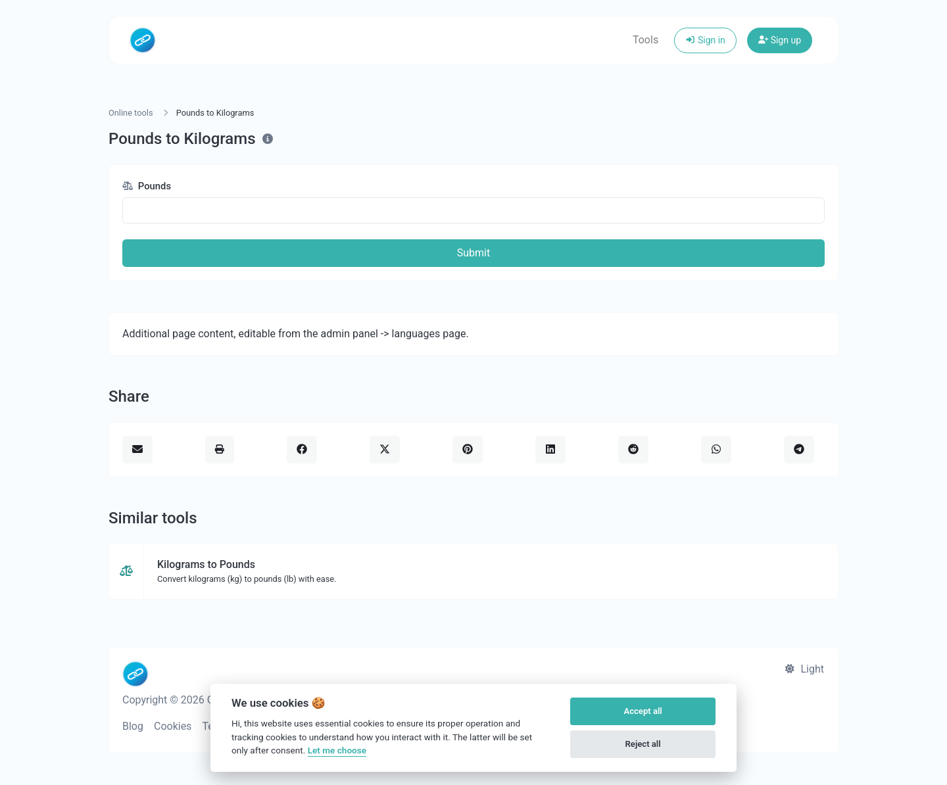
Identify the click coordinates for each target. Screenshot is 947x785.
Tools (645, 40)
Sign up (779, 40)
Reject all (643, 744)
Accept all (642, 711)
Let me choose (337, 750)
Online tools (131, 113)
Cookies (172, 726)
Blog (132, 726)
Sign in (705, 40)
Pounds (146, 186)
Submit (473, 253)
